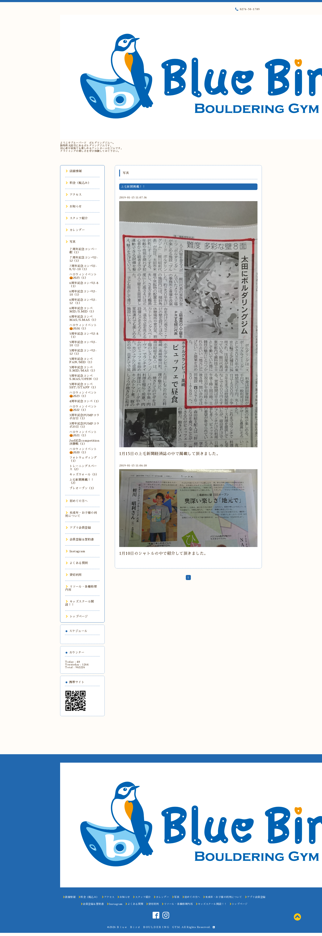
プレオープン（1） (82, 488)
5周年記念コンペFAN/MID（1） (81, 360)
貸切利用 (74, 574)
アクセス (74, 194)
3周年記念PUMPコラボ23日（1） (84, 425)
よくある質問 (77, 563)
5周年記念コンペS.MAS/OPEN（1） (84, 377)
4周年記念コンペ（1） (84, 401)
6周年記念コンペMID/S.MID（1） (82, 310)
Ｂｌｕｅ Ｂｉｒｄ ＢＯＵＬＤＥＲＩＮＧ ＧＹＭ (148, 927)
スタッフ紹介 (77, 218)
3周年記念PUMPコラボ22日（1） (84, 417)
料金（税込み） (78, 182)
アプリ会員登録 (78, 527)
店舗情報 (74, 171)
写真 (71, 241)
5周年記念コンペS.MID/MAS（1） (83, 369)
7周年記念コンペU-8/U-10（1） (83, 267)
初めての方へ (77, 500)
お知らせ (74, 206)
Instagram (75, 551)
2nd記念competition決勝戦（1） (84, 442)
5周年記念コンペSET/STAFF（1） (83, 386)
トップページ (77, 616)
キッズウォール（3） (84, 474)
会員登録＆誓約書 (80, 539)
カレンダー (75, 229)
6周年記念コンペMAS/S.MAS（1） (83, 318)
